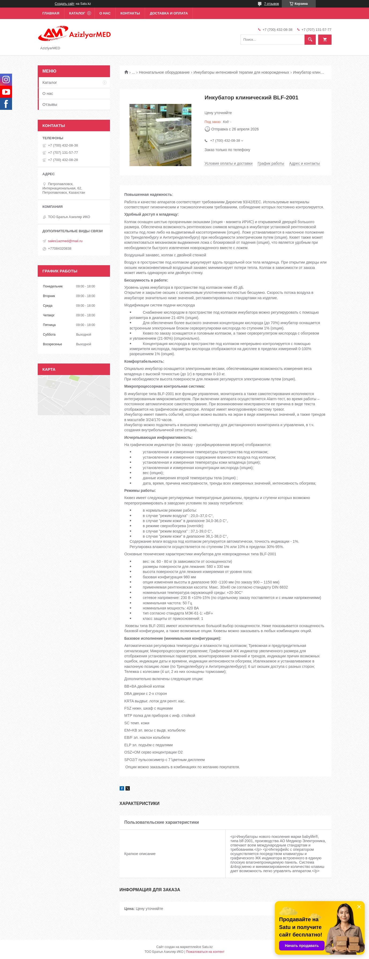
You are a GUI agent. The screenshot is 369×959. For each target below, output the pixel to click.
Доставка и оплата (169, 13)
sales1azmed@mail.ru (65, 241)
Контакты (130, 13)
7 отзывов (271, 4)
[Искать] (310, 40)
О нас (105, 13)
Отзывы (50, 104)
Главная (51, 13)
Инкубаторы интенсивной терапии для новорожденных (241, 72)
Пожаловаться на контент (205, 952)
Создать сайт (65, 4)
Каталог (77, 13)
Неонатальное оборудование (164, 72)
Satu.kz (207, 947)
